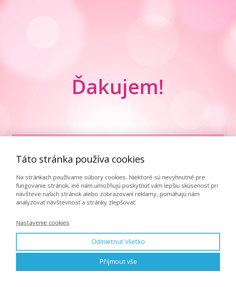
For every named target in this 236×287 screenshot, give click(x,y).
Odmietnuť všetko (118, 241)
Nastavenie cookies (42, 222)
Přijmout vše (118, 261)
